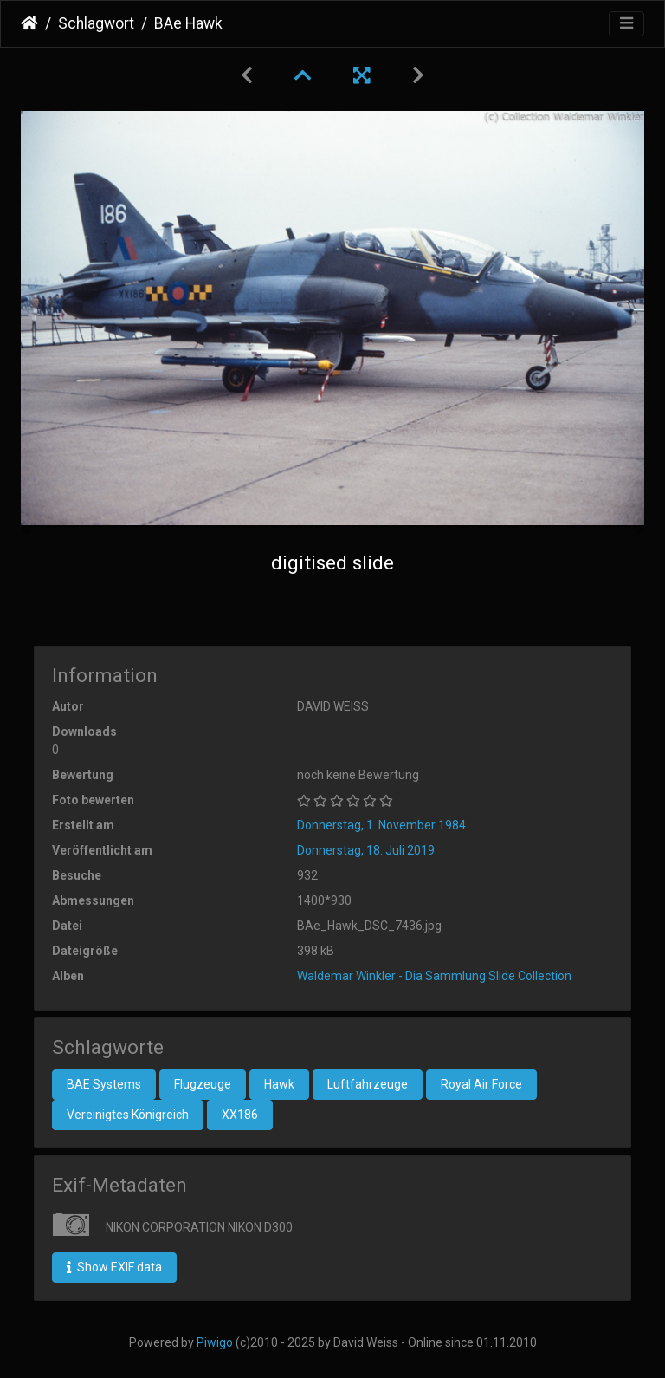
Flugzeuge (202, 1084)
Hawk (279, 1084)
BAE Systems (104, 1084)
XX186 (240, 1114)
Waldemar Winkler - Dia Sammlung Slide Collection (434, 976)
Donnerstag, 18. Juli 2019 (366, 850)
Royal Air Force (481, 1084)
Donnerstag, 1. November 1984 (381, 825)
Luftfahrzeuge (367, 1084)
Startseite (29, 23)
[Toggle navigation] (626, 23)
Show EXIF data (114, 1267)
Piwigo (215, 1342)
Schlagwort (96, 23)
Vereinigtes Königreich (128, 1114)
